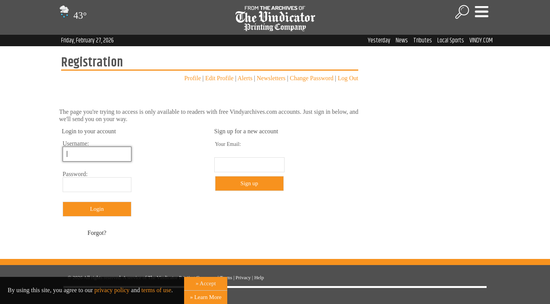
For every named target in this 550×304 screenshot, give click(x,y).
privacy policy (111, 290)
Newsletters (271, 78)
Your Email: (228, 144)
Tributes (422, 40)
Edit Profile (219, 78)
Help (259, 277)
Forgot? (96, 233)
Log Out (348, 78)
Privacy (243, 277)
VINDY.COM (481, 40)
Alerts (245, 78)
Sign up (249, 183)
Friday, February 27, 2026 (87, 40)
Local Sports (450, 40)
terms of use (156, 290)
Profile (192, 78)
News (402, 40)
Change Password (311, 78)
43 (72, 15)
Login (97, 209)
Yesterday (379, 40)
